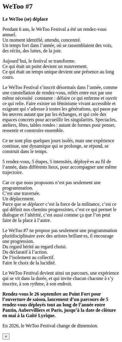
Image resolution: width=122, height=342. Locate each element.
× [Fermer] (6, 336)
